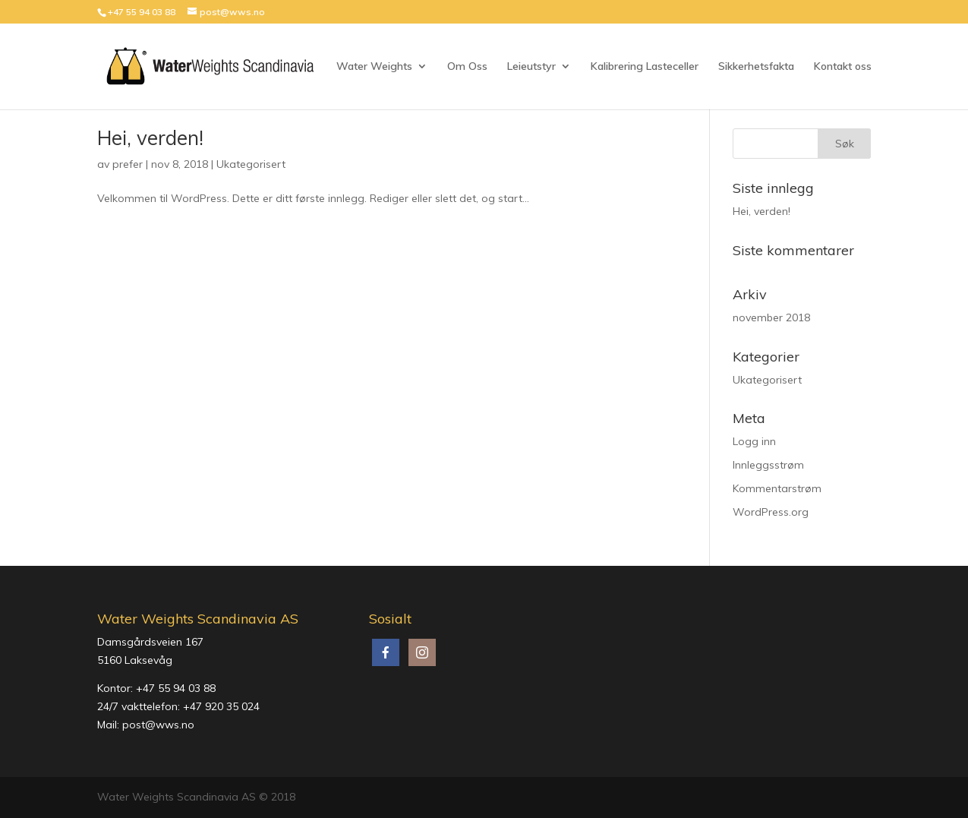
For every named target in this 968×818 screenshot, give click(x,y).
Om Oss (467, 67)
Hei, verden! (150, 137)
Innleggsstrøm (768, 465)
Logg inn (754, 441)
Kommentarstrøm (777, 488)
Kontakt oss (843, 67)
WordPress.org (771, 512)
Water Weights (374, 67)
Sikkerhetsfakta (756, 67)
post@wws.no (158, 724)
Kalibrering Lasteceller (644, 67)
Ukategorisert (250, 164)
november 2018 (771, 317)
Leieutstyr (531, 67)
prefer (127, 164)
